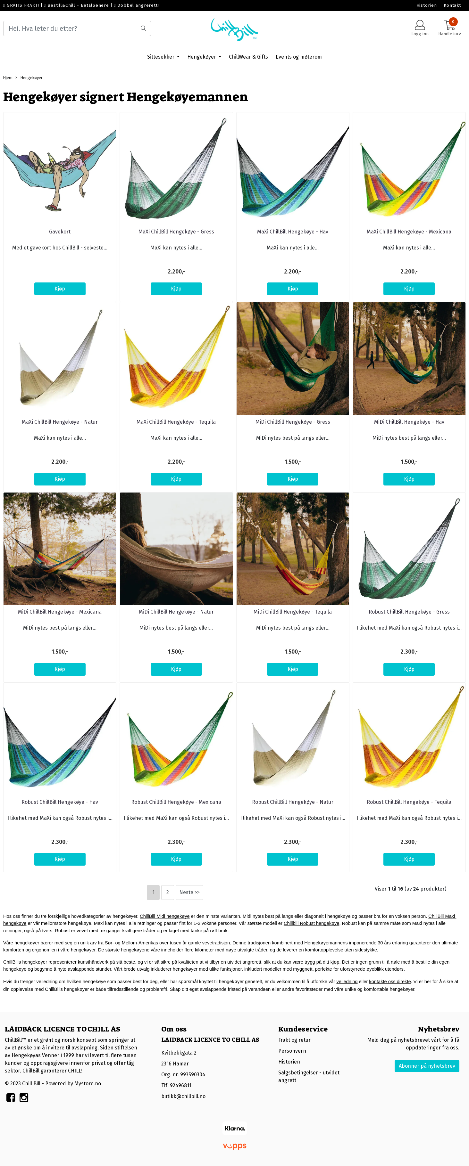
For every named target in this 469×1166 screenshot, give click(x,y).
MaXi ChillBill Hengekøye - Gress (176, 232)
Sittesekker (161, 57)
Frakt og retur (294, 1040)
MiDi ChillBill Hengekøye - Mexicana (60, 612)
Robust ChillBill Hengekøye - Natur (292, 802)
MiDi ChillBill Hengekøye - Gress (292, 422)
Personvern (292, 1051)
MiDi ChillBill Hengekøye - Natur (176, 612)
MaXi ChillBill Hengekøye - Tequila (176, 422)
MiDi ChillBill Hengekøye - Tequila (293, 612)
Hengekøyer (202, 57)
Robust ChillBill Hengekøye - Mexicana (176, 802)
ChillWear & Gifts (248, 57)
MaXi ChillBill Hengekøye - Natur (60, 422)
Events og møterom (299, 57)
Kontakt (452, 5)
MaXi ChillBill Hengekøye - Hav (292, 232)
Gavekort (60, 232)
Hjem (8, 77)
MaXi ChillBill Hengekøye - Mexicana (409, 232)
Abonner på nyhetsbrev (427, 1066)
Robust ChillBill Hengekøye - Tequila (409, 802)
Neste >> (189, 892)
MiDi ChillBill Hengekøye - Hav (409, 422)
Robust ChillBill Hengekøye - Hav (59, 802)
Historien (426, 5)
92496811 (180, 1085)
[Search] (77, 28)
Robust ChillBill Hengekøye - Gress (409, 612)
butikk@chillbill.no (183, 1096)
